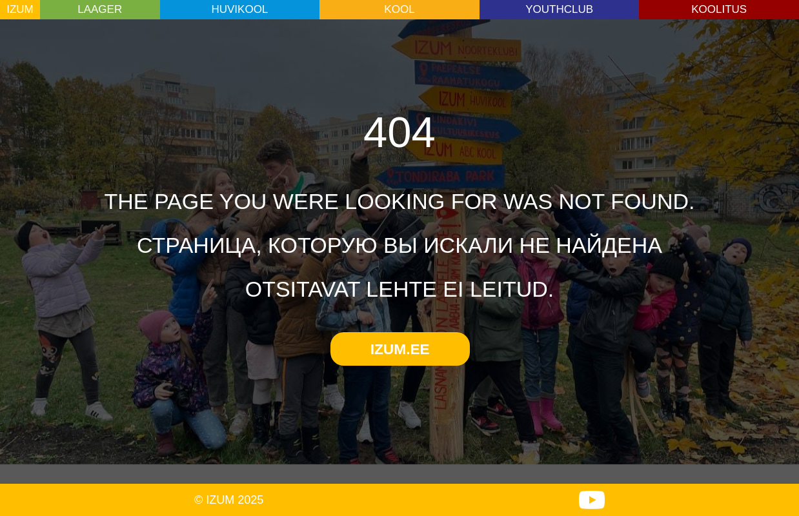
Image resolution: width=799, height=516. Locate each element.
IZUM (20, 9)
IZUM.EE (400, 349)
